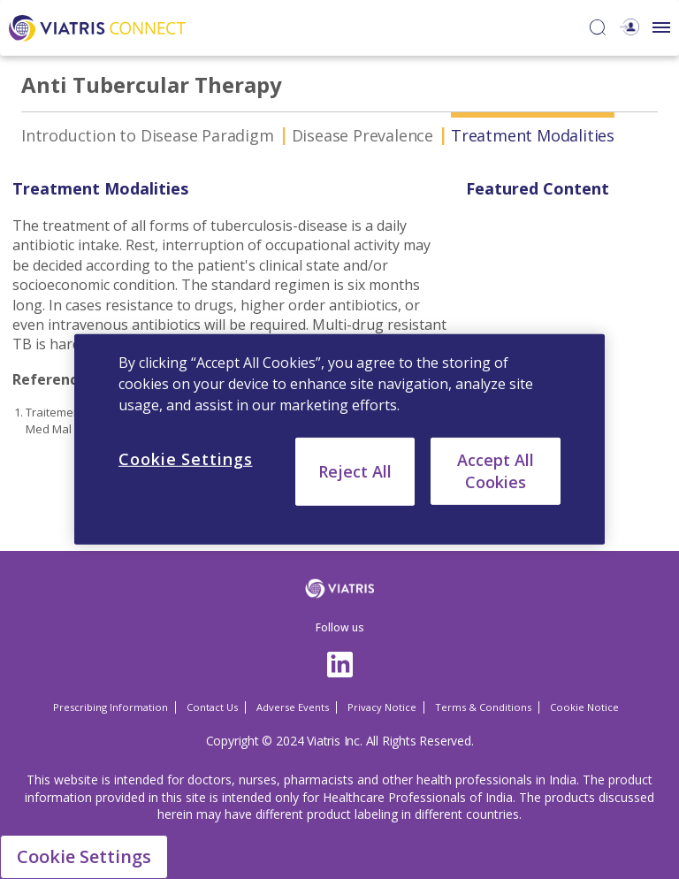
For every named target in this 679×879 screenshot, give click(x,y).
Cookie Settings (84, 856)
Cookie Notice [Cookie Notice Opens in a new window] (584, 707)
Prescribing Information (110, 707)
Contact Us (212, 707)
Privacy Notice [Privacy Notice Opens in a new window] (381, 707)
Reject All (355, 471)
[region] (339, 439)
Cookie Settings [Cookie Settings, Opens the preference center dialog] (185, 459)
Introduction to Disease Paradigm (147, 135)
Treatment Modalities (532, 135)
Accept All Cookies (495, 471)
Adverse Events (292, 707)
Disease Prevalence (362, 135)
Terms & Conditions (483, 707)
